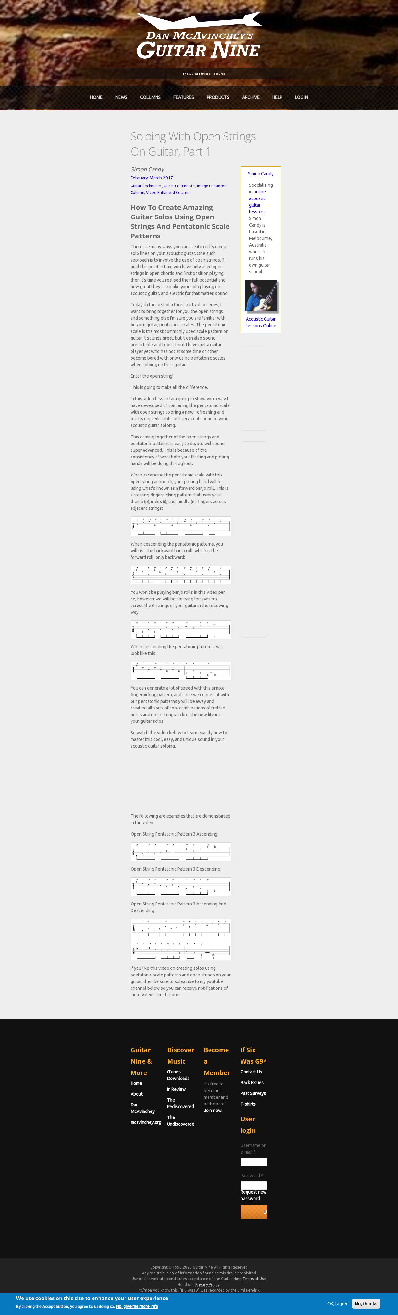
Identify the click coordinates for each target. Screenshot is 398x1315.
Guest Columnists (67, 163)
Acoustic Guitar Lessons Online (338, 235)
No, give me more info (161, 1307)
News (121, 94)
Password (308, 1203)
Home (96, 94)
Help (277, 94)
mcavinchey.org (33, 1150)
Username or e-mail (317, 1179)
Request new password (320, 1219)
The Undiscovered (129, 1150)
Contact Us (307, 1117)
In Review (120, 1128)
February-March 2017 (39, 154)
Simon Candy (338, 150)
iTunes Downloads (129, 1117)
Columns (150, 94)
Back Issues (308, 1128)
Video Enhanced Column (152, 163)
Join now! (236, 1125)
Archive (251, 94)
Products (218, 94)
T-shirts (304, 1150)
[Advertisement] (338, 297)
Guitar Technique (33, 163)
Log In (301, 94)
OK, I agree (314, 1303)
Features (183, 94)
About (24, 1128)
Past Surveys (309, 1139)
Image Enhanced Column (107, 163)
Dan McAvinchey (34, 1139)
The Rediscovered (129, 1139)
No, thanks (342, 1303)
